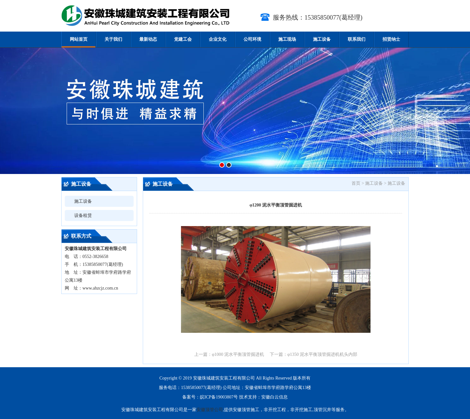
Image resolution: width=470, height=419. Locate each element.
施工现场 (287, 39)
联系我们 (356, 39)
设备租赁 (83, 215)
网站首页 (78, 39)
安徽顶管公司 (209, 409)
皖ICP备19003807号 (219, 397)
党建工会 (183, 39)
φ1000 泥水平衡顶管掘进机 (238, 354)
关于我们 (113, 39)
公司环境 (252, 39)
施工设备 (322, 39)
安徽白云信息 (274, 397)
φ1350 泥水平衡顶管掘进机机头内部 (322, 354)
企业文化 (217, 39)
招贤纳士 (391, 39)
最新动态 (148, 39)
